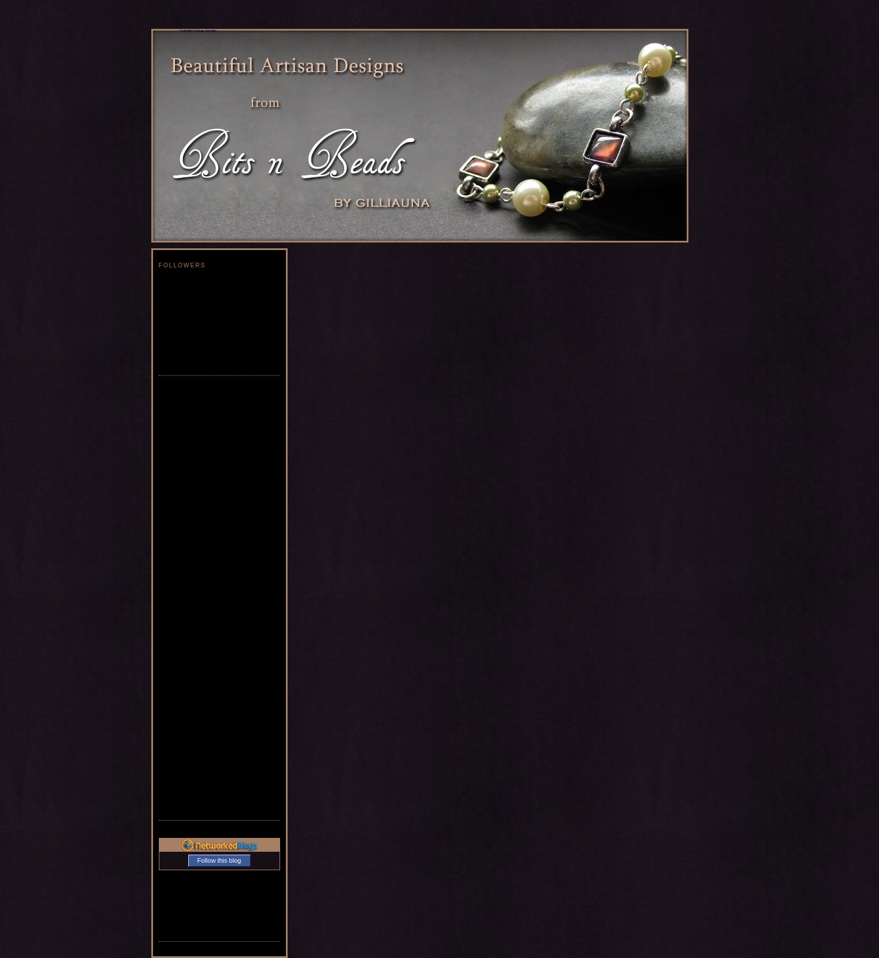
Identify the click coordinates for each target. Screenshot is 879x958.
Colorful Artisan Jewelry (198, 30)
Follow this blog (219, 860)
